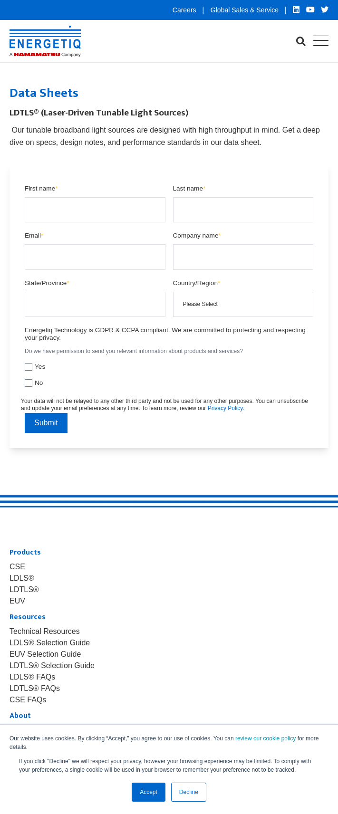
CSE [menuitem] (17, 567)
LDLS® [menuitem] (22, 578)
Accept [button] (148, 792)
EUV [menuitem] (17, 601)
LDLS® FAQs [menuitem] (32, 677)
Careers (185, 10)
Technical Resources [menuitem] (45, 631)
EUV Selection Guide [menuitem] (45, 654)
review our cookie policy (265, 738)
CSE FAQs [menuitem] (28, 700)
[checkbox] (169, 373)
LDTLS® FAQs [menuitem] (35, 688)
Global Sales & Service (245, 10)
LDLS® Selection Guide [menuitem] (50, 643)
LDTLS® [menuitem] (24, 590)
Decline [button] (188, 792)
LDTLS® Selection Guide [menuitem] (52, 666)
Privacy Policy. (226, 408)
